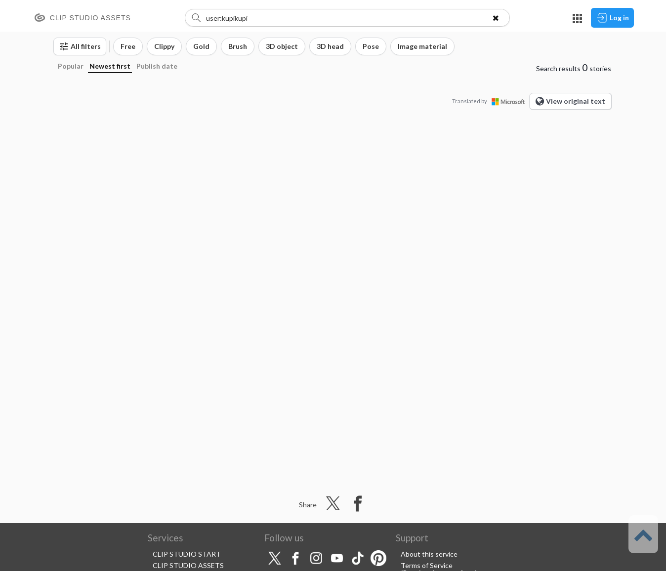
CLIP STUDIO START (187, 554)
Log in (612, 18)
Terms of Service (427, 565)
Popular (70, 66)
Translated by (490, 101)
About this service (429, 554)
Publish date (156, 66)
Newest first (109, 66)
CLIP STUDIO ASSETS (188, 565)
